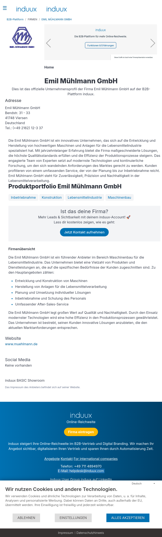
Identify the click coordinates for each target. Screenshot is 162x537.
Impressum (65, 532)
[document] (81, 500)
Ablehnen (26, 518)
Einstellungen (73, 518)
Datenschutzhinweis (90, 532)
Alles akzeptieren (128, 518)
